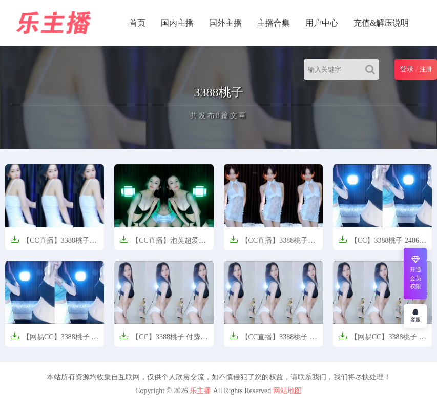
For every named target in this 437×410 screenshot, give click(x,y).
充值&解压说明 (381, 22)
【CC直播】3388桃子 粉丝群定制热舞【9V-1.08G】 (273, 340)
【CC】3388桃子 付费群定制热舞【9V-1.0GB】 (163, 340)
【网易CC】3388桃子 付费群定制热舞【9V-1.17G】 (382, 340)
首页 (137, 22)
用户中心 (321, 22)
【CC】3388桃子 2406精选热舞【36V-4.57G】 (382, 243)
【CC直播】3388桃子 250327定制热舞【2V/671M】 (268, 243)
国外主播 (225, 22)
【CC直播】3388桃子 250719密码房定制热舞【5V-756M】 (50, 243)
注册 (426, 69)
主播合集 (273, 22)
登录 (407, 69)
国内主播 (177, 22)
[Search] (372, 69)
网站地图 (287, 391)
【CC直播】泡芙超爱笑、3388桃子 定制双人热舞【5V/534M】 (163, 243)
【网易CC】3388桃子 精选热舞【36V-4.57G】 (54, 340)
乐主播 (200, 391)
